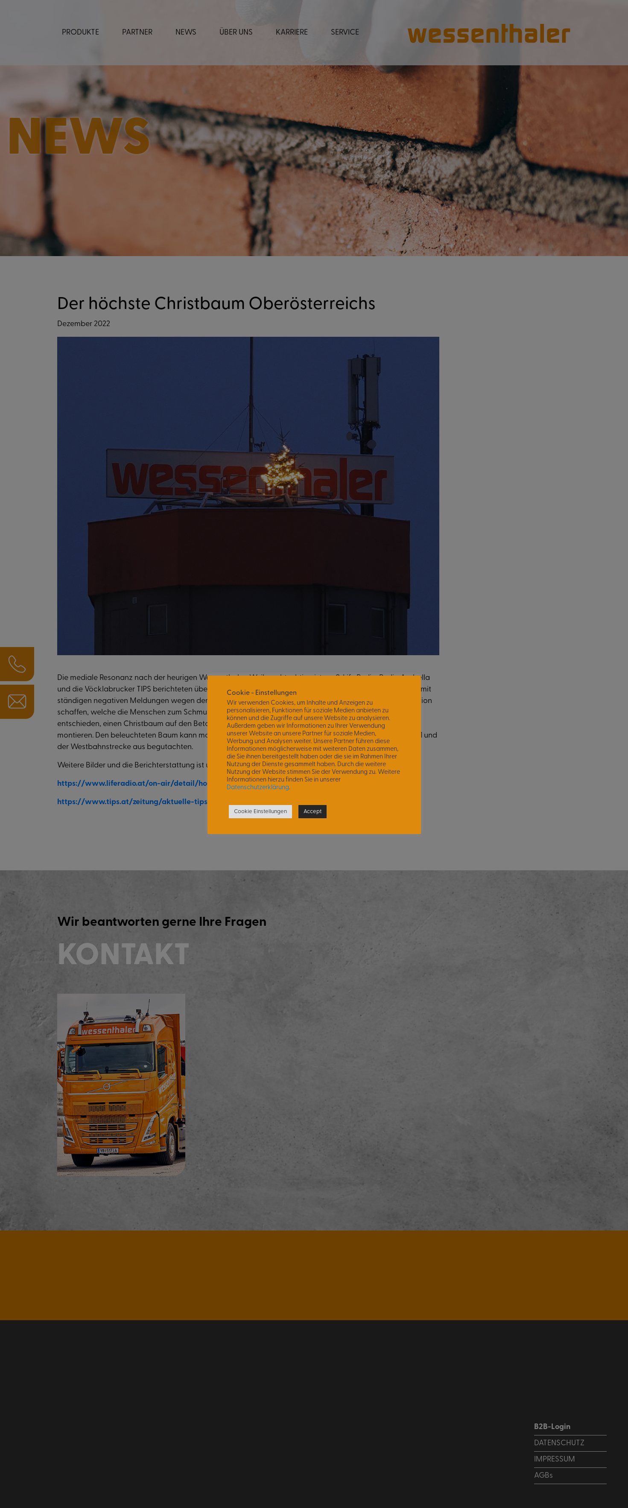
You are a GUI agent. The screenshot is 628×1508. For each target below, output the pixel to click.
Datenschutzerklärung (258, 788)
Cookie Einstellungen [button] (260, 811)
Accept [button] (312, 811)
